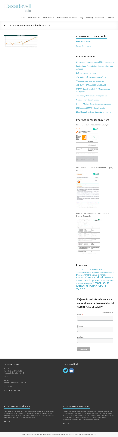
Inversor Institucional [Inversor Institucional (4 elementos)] (86, 274)
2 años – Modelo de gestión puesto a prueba (93, 104)
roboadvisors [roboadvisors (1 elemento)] (88, 283)
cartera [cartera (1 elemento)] (88, 270)
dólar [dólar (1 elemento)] (108, 270)
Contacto (110, 17)
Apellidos (80, 337)
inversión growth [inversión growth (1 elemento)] (100, 272)
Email (80, 315)
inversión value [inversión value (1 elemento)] (109, 272)
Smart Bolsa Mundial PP (17, 406)
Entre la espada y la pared (86, 73)
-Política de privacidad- (12, 390)
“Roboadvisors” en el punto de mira (90, 81)
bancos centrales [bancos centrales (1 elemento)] (81, 270)
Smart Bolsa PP (34, 17)
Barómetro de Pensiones (67, 17)
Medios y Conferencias (95, 17)
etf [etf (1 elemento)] (86, 272)
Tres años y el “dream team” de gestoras (91, 96)
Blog (81, 17)
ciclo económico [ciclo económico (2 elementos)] (96, 270)
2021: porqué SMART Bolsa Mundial (90, 108)
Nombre (80, 326)
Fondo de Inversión (83, 46)
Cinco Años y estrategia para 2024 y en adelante (95, 62)
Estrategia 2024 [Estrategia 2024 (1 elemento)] (80, 272)
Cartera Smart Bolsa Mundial (87, 100)
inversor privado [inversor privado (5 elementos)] (95, 277)
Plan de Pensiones (83, 41)
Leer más (7, 421)
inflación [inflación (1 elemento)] (92, 272)
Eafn (23, 17)
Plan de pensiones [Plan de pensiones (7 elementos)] (93, 280)
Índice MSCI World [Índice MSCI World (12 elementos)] (91, 287)
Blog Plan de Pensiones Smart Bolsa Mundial (93, 112)
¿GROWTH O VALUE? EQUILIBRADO (91, 85)
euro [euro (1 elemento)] (88, 272)
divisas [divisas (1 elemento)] (104, 270)
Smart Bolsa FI (48, 17)
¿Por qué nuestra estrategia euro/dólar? (91, 77)
